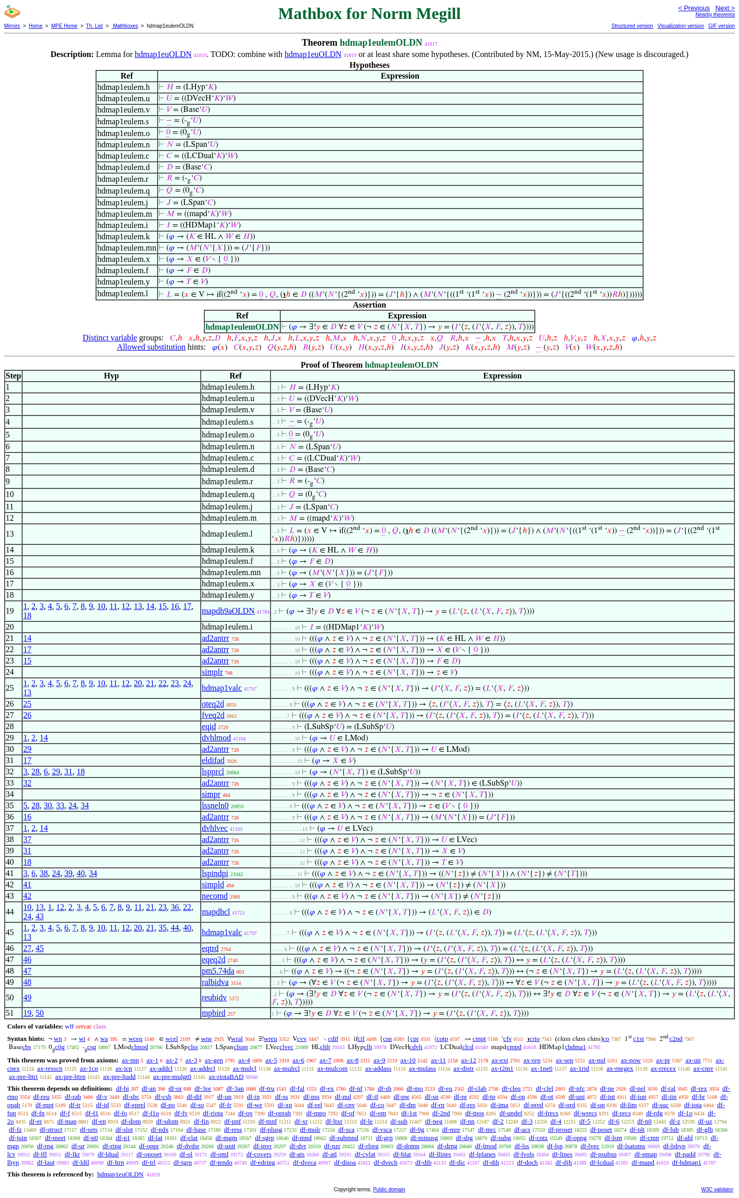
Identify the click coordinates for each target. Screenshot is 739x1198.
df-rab (73, 1096)
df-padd (685, 1154)
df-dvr (297, 1146)
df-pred (533, 1105)
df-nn (467, 1121)
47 (27, 970)
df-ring (112, 1146)
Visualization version (680, 26)
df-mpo (316, 1113)
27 (27, 948)
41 (27, 884)
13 (138, 606)
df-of (348, 1113)
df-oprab (279, 1113)
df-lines (562, 1154)
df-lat (155, 1138)
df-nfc (577, 1088)
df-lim (628, 1105)
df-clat (189, 1138)
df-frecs (548, 1113)
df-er (35, 1121)
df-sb (385, 1088)
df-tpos (474, 1113)
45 (39, 948)
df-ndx (160, 1129)
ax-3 (191, 1060)
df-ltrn (115, 1162)
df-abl (685, 1138)
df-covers (258, 1154)
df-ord (566, 1105)
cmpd (514, 1047)
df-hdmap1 (687, 1162)
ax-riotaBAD (226, 1076)
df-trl (149, 1162)
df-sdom (167, 1121)
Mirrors (12, 26)
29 (27, 749)
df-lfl (40, 1154)
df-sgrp (265, 1138)
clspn (240, 1047)
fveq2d (213, 715)
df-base (196, 1129)
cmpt (479, 1038)
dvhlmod (216, 737)
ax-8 (353, 1060)
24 (187, 683)
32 (27, 782)
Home (36, 26)
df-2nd (441, 1113)
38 (44, 873)
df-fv (181, 1113)
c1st (638, 1038)
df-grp (384, 1138)
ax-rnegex (620, 1068)
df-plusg (271, 1129)
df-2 (498, 1121)
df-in (253, 1096)
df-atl (329, 1154)
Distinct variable (110, 337)
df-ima (500, 1105)
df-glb (704, 1129)
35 (163, 927)
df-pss (311, 1096)
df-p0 (91, 1138)
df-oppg (576, 1138)
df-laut (46, 1162)
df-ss (281, 1096)
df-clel (544, 1088)
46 (27, 959)
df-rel (314, 1105)
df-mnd (302, 1138)
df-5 (585, 1121)
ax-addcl (161, 1068)
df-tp (488, 1096)
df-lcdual (602, 1162)
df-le (366, 1121)
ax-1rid (579, 1068)
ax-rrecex (663, 1068)
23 (175, 683)
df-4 (555, 1121)
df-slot (124, 1129)
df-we (254, 1105)
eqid (209, 726)
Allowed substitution (151, 347)
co (606, 1038)
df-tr (75, 1105)
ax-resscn (50, 1068)
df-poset (601, 1129)
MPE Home (64, 26)
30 (48, 805)
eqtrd (210, 948)
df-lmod (486, 1146)
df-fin (201, 1121)
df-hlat (402, 1154)
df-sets (89, 1129)
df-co (377, 1105)
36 (175, 907)
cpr (414, 1038)
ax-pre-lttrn (70, 1076)
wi (82, 1038)
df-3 (527, 1121)
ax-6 (298, 1060)
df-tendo (221, 1162)
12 (126, 606)
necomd (215, 895)
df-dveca (304, 1162)
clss (193, 1047)
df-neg (433, 1121)
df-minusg (424, 1138)
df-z (675, 1121)
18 (27, 615)
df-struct (51, 1129)
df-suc (660, 1105)
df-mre (451, 1129)
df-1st (409, 1113)
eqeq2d (213, 959)
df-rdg (654, 1113)
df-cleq (511, 1088)
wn (58, 1038)
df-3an (235, 1088)
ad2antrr (215, 638)
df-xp (285, 1105)
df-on (597, 1105)
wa (104, 1038)
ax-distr (464, 1068)
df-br (698, 1096)
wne (206, 1038)
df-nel (638, 1088)
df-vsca (382, 1129)
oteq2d (213, 703)
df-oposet (149, 1154)
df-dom (131, 1121)
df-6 (613, 1121)
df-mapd (643, 1162)
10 (101, 606)
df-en (99, 1121)
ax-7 (326, 1060)
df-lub (671, 1129)
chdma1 (575, 1047)
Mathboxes (124, 26)
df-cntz (538, 1138)
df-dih (491, 1162)
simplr (212, 672)
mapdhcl (216, 911)
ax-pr (663, 1060)
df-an (148, 1088)
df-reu (41, 1096)
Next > (725, 8)
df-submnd (343, 1138)
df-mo (414, 1088)
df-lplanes (482, 1154)
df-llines (440, 1154)
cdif (333, 1038)
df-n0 (644, 1121)
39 (68, 873)
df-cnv (346, 1105)
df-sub (399, 1121)
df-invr (262, 1146)
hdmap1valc (222, 687)
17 (187, 606)
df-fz (15, 1129)
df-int (607, 1096)
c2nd (676, 1038)
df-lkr (72, 1154)
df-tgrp (182, 1162)
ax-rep (531, 1060)
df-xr (301, 1121)
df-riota (213, 1113)
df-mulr (310, 1129)
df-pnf (232, 1121)
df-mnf (268, 1121)
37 (27, 839)
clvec (287, 1047)
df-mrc (487, 1129)
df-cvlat (365, 1154)
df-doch (527, 1162)
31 (68, 771)
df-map (67, 1121)
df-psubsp (603, 1154)
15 (163, 606)
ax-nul (597, 1060)
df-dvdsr (188, 1146)
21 (150, 683)
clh (368, 1047)
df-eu (445, 1088)
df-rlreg (368, 1146)
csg (91, 1047)
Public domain (389, 1189)
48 (27, 982)
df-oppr (149, 1146)
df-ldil (80, 1162)
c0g (60, 1047)
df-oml (219, 1154)
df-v (102, 1096)
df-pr (460, 1096)
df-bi (122, 1088)
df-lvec (589, 1146)
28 (35, 771)
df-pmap (645, 1154)
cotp (442, 1038)
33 (60, 805)
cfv (507, 1038)
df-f (65, 1113)
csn (387, 1038)
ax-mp (130, 1060)
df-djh (564, 1162)
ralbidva (215, 982)
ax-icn (123, 1068)
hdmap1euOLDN (162, 54)
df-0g (417, 1129)
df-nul (343, 1096)
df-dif (194, 1096)
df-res (467, 1105)
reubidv (214, 997)
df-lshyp (674, 1146)
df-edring (262, 1162)
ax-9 (379, 1060)
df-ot (546, 1096)
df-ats (297, 1154)
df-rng (45, 1146)
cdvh (416, 1047)
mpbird (213, 1013)
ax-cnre (703, 1068)
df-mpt (44, 1105)
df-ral (667, 1088)
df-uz (705, 1121)
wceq (135, 1038)
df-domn (408, 1146)
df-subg (501, 1138)
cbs (26, 1047)
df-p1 (122, 1138)
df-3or (203, 1088)
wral (237, 1038)
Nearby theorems (715, 14)
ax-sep (564, 1060)
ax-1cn (89, 1068)
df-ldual (108, 1154)
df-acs (522, 1129)
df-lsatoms (631, 1146)
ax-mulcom (332, 1068)
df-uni (577, 1096)
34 (85, 805)
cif (361, 1038)
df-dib (423, 1162)
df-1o (685, 1113)
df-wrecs (585, 1113)
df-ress (233, 1129)
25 (27, 703)
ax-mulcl (244, 1068)
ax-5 (271, 1060)
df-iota (693, 1105)
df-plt (637, 1129)
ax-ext (500, 1060)
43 (39, 916)
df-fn (38, 1113)
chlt (325, 1047)
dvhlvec (215, 828)
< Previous (694, 8)
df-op (518, 1096)
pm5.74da (218, 970)
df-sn (432, 1096)
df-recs (621, 1113)
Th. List (94, 26)
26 (27, 715)
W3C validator (717, 1189)
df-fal (296, 1088)
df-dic (457, 1162)
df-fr (225, 1105)
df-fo (120, 1113)
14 (150, 606)
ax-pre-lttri (23, 1076)
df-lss (521, 1146)
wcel (171, 1038)
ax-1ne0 (542, 1068)
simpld (213, 884)
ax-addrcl (202, 1068)
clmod (139, 1047)
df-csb (162, 1096)
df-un (224, 1096)
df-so (197, 1105)
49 (27, 997)
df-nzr (332, 1146)
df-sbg (464, 1138)
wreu (270, 1038)
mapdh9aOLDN (228, 610)
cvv (302, 1038)
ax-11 (438, 1060)
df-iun (638, 1096)
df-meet (55, 1138)
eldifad (213, 760)
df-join (18, 1138)
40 (80, 873)
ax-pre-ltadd (119, 1076)
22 (163, 683)
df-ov (245, 1113)
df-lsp (554, 1146)
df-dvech (385, 1162)
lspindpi (215, 873)
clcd (468, 1047)
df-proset (560, 1129)
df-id (102, 1105)
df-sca (346, 1129)
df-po (168, 1105)
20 (138, 683)
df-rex (699, 1088)
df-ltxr (333, 1121)
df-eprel (134, 1105)
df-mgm (226, 1138)
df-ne (607, 1088)
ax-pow (631, 1060)
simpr (211, 794)
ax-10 (408, 1060)
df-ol (186, 1154)
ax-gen (214, 1060)
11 (113, 606)
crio (535, 1038)
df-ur (78, 1146)
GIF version (721, 26)
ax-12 (469, 1060)
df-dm (407, 1105)
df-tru (267, 1088)
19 (27, 1013)
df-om (378, 1113)
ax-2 (172, 1060)
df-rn (437, 1105)
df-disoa (345, 1162)
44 (175, 927)
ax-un (693, 1060)
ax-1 (153, 1060)
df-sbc (131, 1096)
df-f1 (92, 1113)
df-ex (327, 1088)
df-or (175, 1088)
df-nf (355, 1088)
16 (175, 606)
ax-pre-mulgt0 (172, 1076)
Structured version (632, 26)
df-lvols (524, 1154)
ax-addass (378, 1068)
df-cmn (649, 1138)
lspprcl (213, 771)
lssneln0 (215, 805)
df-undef (510, 1113)
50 (39, 1013)
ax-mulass (422, 1068)
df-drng (447, 1146)
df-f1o (151, 1113)
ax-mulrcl (287, 1068)
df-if (372, 1096)
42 (27, 895)
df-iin (669, 1096)
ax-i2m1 (502, 1068)
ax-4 (244, 1060)
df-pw (402, 1096)
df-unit (226, 1146)
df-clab (477, 1088)
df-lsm (613, 1138)
